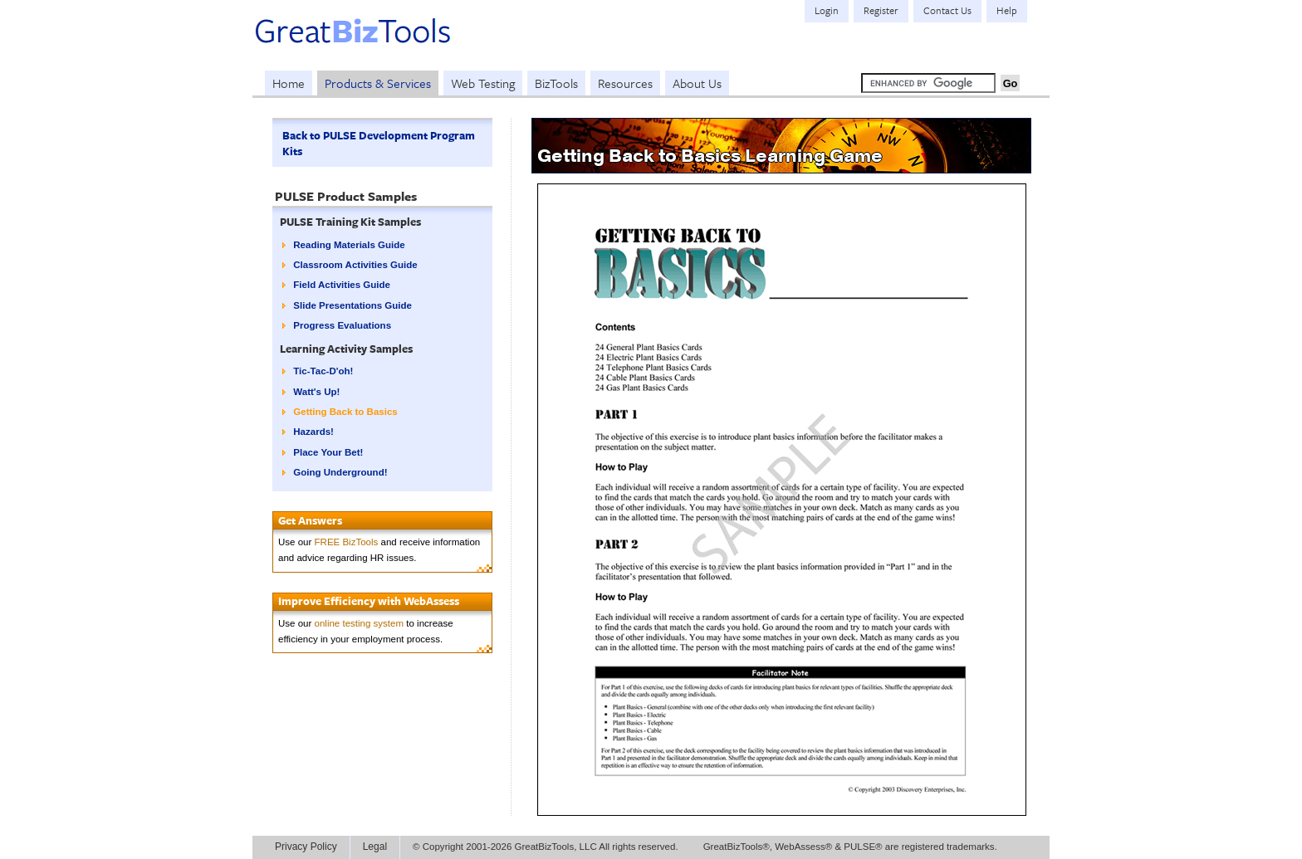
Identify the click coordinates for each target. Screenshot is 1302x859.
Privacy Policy (306, 846)
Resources (625, 83)
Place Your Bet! (328, 452)
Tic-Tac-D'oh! (323, 371)
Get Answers (310, 520)
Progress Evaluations (342, 325)
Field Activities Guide (341, 285)
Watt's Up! (316, 392)
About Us (697, 83)
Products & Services (378, 83)
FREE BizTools (347, 542)
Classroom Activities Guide (355, 265)
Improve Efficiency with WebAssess (368, 601)
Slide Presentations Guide (352, 305)
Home (288, 83)
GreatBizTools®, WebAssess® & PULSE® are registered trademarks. (850, 847)
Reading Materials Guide (348, 245)
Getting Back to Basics (345, 412)
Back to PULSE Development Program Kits (378, 143)
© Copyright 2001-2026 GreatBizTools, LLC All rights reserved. (545, 847)
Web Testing (483, 83)
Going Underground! (340, 472)
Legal (375, 846)
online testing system (359, 623)
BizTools (556, 83)
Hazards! (313, 432)
